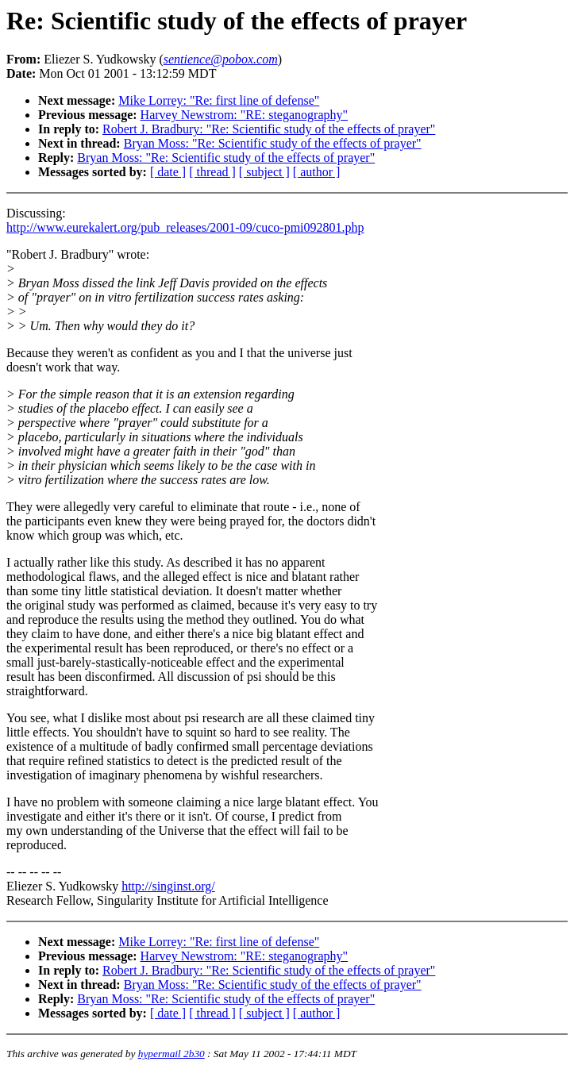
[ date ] (168, 172)
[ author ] (317, 172)
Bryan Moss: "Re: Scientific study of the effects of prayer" (273, 143)
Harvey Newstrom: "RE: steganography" (244, 114)
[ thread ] (212, 172)
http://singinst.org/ (168, 886)
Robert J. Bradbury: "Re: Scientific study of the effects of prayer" (268, 129)
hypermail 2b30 (171, 1054)
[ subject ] (264, 172)
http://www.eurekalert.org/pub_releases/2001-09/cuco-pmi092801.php (185, 227)
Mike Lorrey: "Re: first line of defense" (218, 100)
